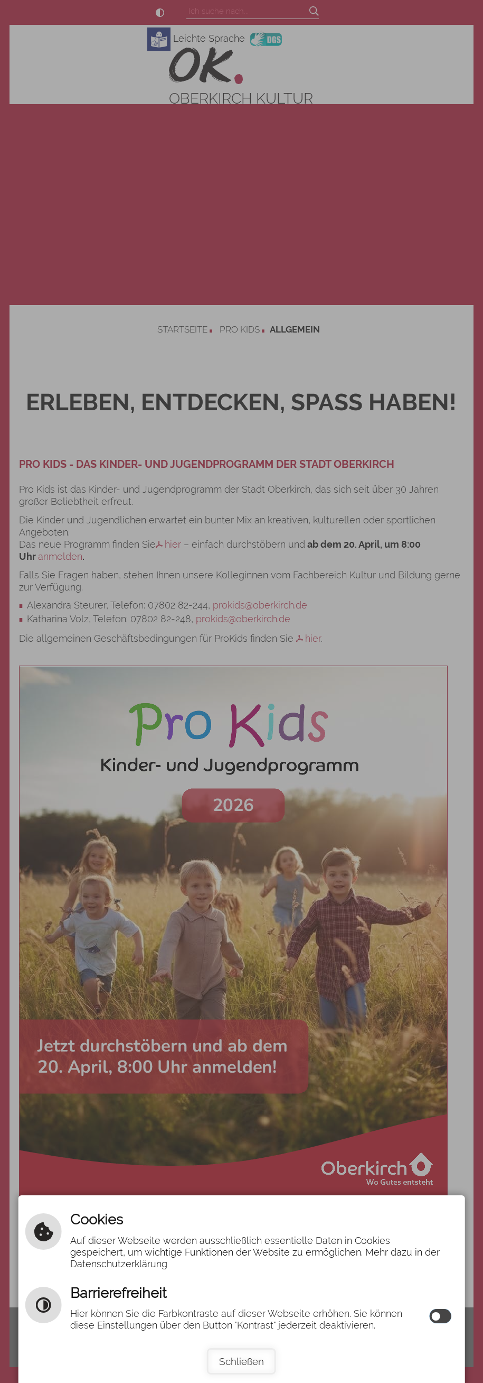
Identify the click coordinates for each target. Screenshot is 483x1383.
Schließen (241, 1361)
